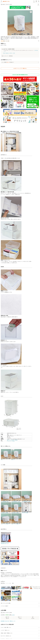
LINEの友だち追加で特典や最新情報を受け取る (20, 74)
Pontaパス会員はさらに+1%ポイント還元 (9, 53)
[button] (38, 40)
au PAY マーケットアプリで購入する (20, 68)
